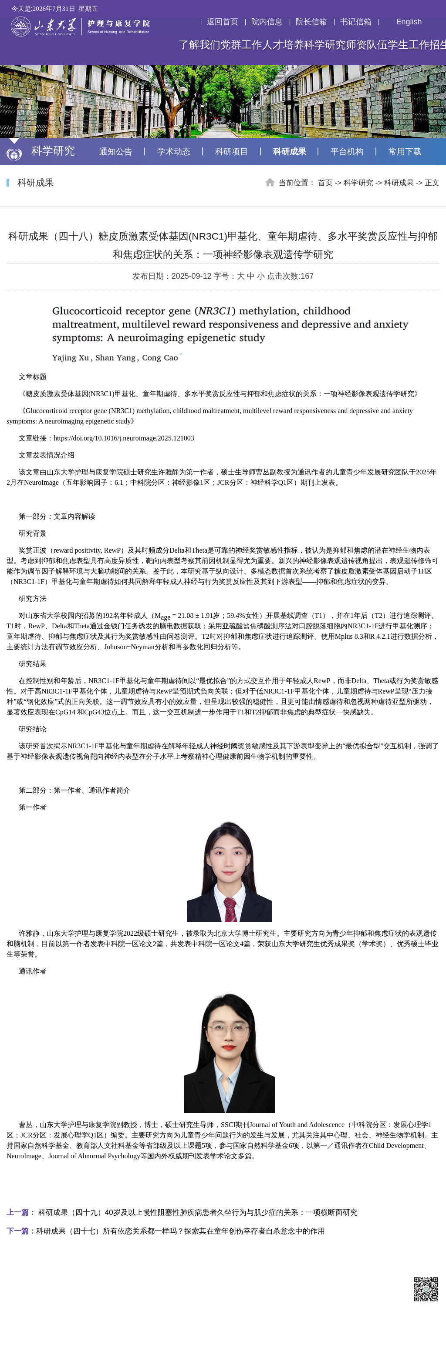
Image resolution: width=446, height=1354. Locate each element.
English (403, 21)
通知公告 (115, 151)
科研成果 (289, 151)
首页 (325, 183)
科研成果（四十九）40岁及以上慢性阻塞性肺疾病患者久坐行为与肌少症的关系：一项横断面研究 (182, 1212)
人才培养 (283, 44)
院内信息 (267, 21)
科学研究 (325, 44)
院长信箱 (311, 21)
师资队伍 (367, 44)
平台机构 (347, 151)
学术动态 (173, 151)
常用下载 (405, 151)
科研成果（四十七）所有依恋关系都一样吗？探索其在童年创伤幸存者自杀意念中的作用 (166, 1231)
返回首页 (222, 21)
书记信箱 (356, 21)
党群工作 (241, 44)
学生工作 (408, 44)
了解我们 (199, 44)
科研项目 (231, 151)
